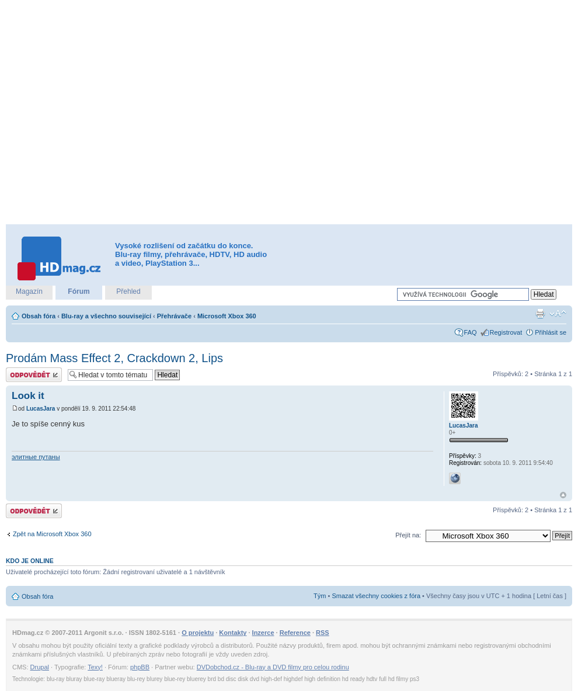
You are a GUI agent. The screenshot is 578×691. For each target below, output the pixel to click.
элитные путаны (36, 456)
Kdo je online (30, 560)
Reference (295, 632)
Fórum (78, 291)
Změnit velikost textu (557, 313)
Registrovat (506, 332)
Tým (320, 595)
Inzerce (263, 632)
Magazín (29, 291)
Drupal (39, 667)
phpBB (139, 667)
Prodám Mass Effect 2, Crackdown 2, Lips (114, 358)
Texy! (95, 667)
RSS (322, 632)
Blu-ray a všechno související (106, 316)
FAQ (470, 332)
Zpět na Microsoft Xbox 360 (52, 533)
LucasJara (40, 408)
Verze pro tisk (540, 313)
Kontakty (232, 632)
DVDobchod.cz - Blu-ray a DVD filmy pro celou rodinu (273, 667)
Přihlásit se (550, 332)
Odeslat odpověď (34, 374)
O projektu (198, 632)
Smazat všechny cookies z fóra (376, 595)
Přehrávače (174, 316)
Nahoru (563, 495)
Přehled (128, 291)
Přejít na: (408, 535)
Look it (28, 395)
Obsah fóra (38, 316)
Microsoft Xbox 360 (226, 316)
